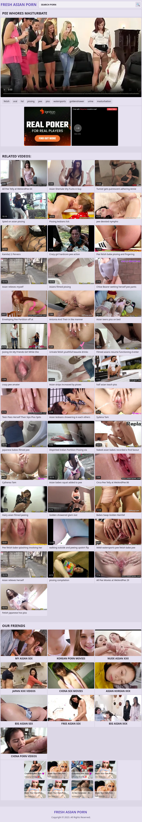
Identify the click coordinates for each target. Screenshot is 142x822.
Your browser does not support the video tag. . (71, 57)
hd (22, 101)
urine (90, 101)
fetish (6, 101)
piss (48, 101)
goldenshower (77, 101)
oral (15, 101)
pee (40, 101)
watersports (60, 101)
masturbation (104, 101)
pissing (31, 101)
